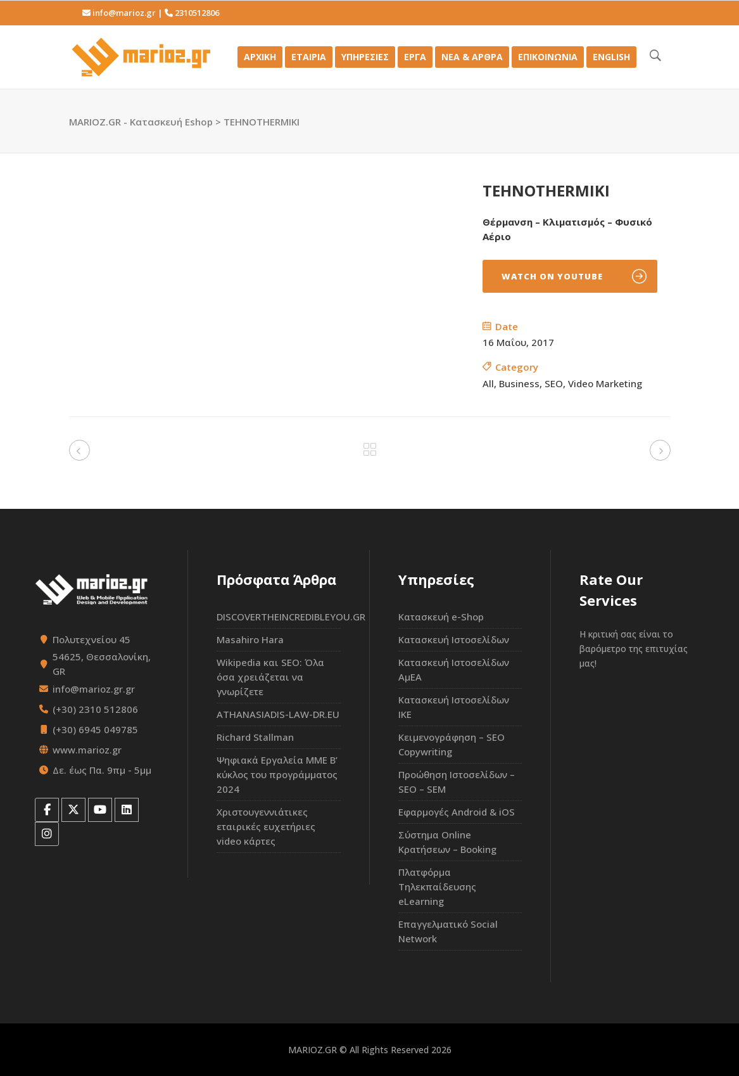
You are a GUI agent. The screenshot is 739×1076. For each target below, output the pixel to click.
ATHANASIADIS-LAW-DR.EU (278, 714)
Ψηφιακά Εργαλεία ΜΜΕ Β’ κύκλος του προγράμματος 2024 (277, 774)
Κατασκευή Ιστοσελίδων (453, 639)
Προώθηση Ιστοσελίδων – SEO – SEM (456, 781)
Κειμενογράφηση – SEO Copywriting (451, 744)
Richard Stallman (255, 737)
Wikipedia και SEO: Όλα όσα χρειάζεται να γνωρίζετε (270, 677)
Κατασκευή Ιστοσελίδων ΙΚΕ (453, 707)
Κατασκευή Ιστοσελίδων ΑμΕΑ (453, 669)
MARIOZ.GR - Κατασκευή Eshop (141, 121)
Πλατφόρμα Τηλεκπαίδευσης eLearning (437, 886)
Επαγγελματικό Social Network (448, 931)
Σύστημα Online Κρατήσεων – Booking (447, 841)
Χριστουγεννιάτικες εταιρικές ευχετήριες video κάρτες (266, 826)
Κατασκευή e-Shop (441, 616)
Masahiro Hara (250, 639)
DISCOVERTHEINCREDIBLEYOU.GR (279, 616)
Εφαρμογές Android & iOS (456, 811)
